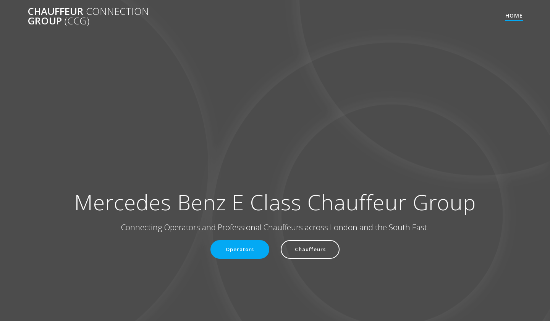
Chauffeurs (311, 249)
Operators (239, 249)
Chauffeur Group (88, 16)
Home (514, 15)
